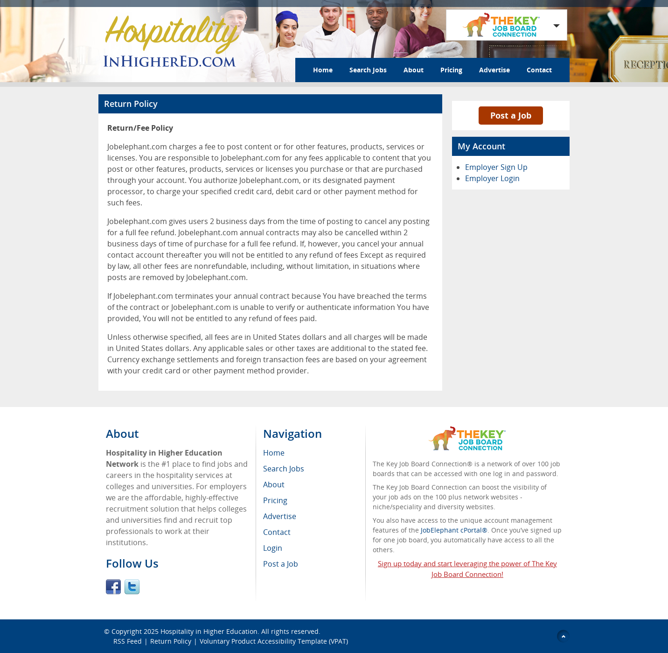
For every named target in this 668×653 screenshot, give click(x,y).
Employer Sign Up (496, 167)
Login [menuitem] (272, 548)
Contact (539, 69)
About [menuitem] (274, 484)
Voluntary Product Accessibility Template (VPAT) (274, 641)
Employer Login (492, 178)
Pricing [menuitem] (275, 500)
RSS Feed (127, 641)
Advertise (494, 69)
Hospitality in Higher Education (208, 631)
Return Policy (170, 641)
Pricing (451, 69)
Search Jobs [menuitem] (283, 468)
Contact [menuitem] (277, 532)
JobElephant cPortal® (454, 530)
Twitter (132, 586)
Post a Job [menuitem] (280, 564)
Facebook (113, 586)
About (414, 69)
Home (323, 69)
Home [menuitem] (274, 453)
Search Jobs (368, 69)
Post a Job (510, 115)
